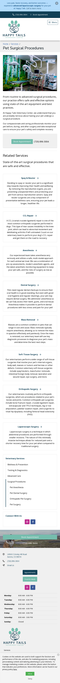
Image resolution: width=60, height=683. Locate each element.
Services (14, 44)
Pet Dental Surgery (18, 493)
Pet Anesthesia (16, 487)
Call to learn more (33, 8)
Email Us (10, 565)
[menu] (52, 22)
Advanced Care (14, 476)
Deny (30, 679)
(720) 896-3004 (41, 141)
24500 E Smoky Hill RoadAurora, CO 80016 (17, 555)
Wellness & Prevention (18, 464)
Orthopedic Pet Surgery (20, 498)
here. (15, 669)
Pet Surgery (15, 504)
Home (5, 44)
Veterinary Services (15, 458)
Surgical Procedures (17, 481)
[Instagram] (27, 521)
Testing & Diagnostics (18, 470)
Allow (30, 674)
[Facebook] (33, 521)
